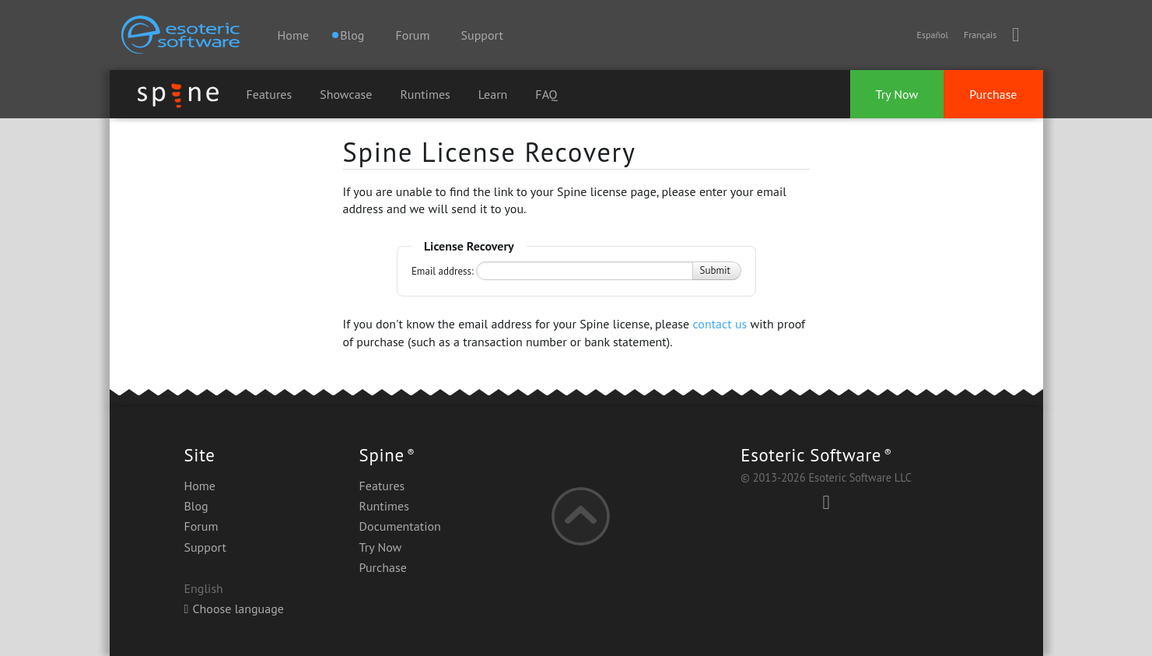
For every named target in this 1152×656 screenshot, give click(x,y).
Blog (196, 506)
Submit (715, 270)
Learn (493, 94)
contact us (719, 324)
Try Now (897, 94)
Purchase (993, 94)
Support (482, 35)
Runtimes (425, 94)
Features (269, 94)
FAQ (546, 94)
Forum (413, 35)
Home (293, 35)
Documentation (400, 526)
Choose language (234, 608)
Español (931, 34)
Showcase (346, 94)
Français (980, 34)
